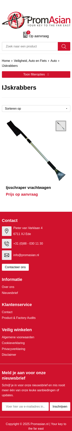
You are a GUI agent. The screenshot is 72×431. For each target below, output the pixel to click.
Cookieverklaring (13, 343)
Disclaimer (9, 354)
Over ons (8, 287)
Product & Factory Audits (19, 317)
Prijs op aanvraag (22, 194)
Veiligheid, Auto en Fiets (30, 60)
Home (6, 60)
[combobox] (30, 46)
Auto (53, 60)
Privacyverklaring (13, 349)
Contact (7, 312)
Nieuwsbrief (10, 293)
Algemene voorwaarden (18, 337)
